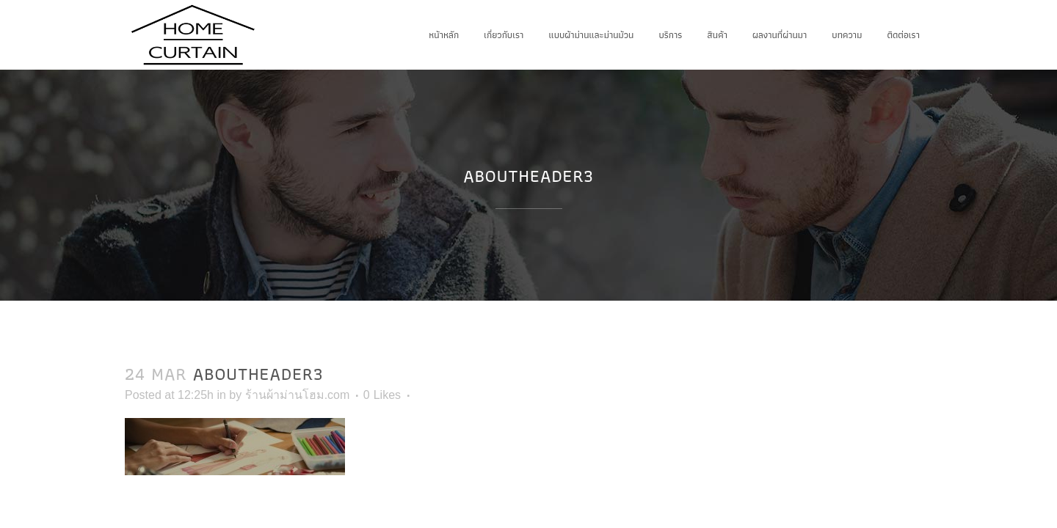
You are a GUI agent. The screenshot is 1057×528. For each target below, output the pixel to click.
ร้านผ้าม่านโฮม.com (297, 395)
